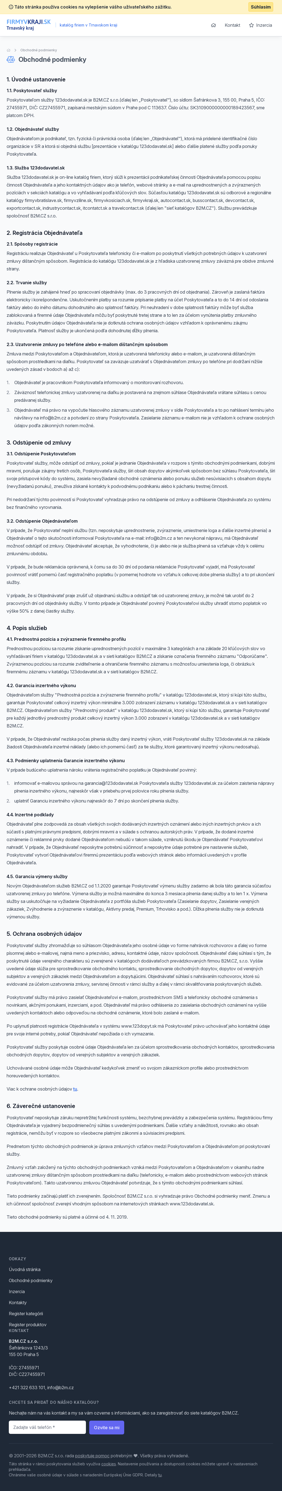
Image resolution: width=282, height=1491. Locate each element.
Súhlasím (261, 7)
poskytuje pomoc (92, 1455)
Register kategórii (26, 1313)
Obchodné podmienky (38, 50)
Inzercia (260, 25)
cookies (108, 1463)
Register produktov (28, 1324)
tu (75, 1089)
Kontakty (18, 1302)
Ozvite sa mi (107, 1427)
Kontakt (232, 25)
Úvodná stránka (24, 1269)
